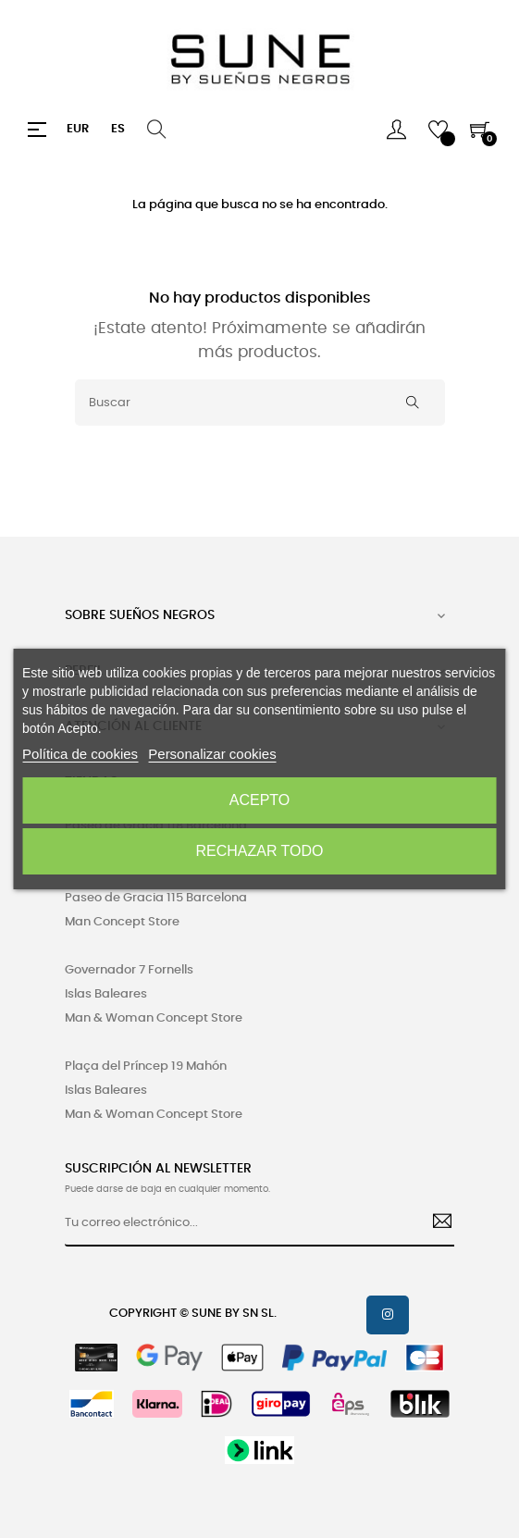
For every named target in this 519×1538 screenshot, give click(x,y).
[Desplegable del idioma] (118, 130)
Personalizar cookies (212, 754)
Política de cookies (80, 754)
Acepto (259, 800)
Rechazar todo (259, 851)
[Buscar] (260, 402)
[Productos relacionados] (78, 130)
